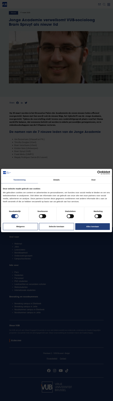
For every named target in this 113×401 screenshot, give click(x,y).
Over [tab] (93, 180)
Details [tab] (56, 180)
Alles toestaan (92, 226)
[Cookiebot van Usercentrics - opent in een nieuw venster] (99, 172)
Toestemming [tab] (19, 180)
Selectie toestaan (56, 226)
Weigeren (20, 226)
